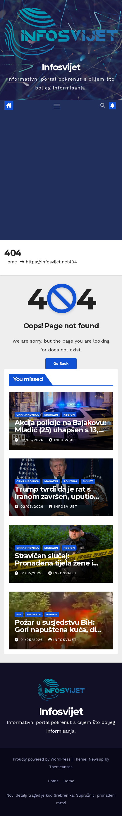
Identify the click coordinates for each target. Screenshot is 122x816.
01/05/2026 (32, 573)
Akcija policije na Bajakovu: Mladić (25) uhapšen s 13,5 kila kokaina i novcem (60, 429)
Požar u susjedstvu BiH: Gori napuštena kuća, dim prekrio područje (59, 629)
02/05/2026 (32, 440)
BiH (18, 614)
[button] (102, 105)
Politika (70, 481)
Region (69, 414)
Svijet (88, 481)
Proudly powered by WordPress (42, 759)
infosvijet (63, 440)
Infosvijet (61, 67)
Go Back (61, 363)
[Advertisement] (61, 176)
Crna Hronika (27, 414)
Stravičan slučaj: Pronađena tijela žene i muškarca (54, 563)
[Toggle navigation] (56, 106)
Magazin (51, 414)
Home (10, 262)
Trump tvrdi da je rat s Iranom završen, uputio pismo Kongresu (54, 496)
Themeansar (60, 767)
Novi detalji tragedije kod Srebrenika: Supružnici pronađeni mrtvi (61, 799)
